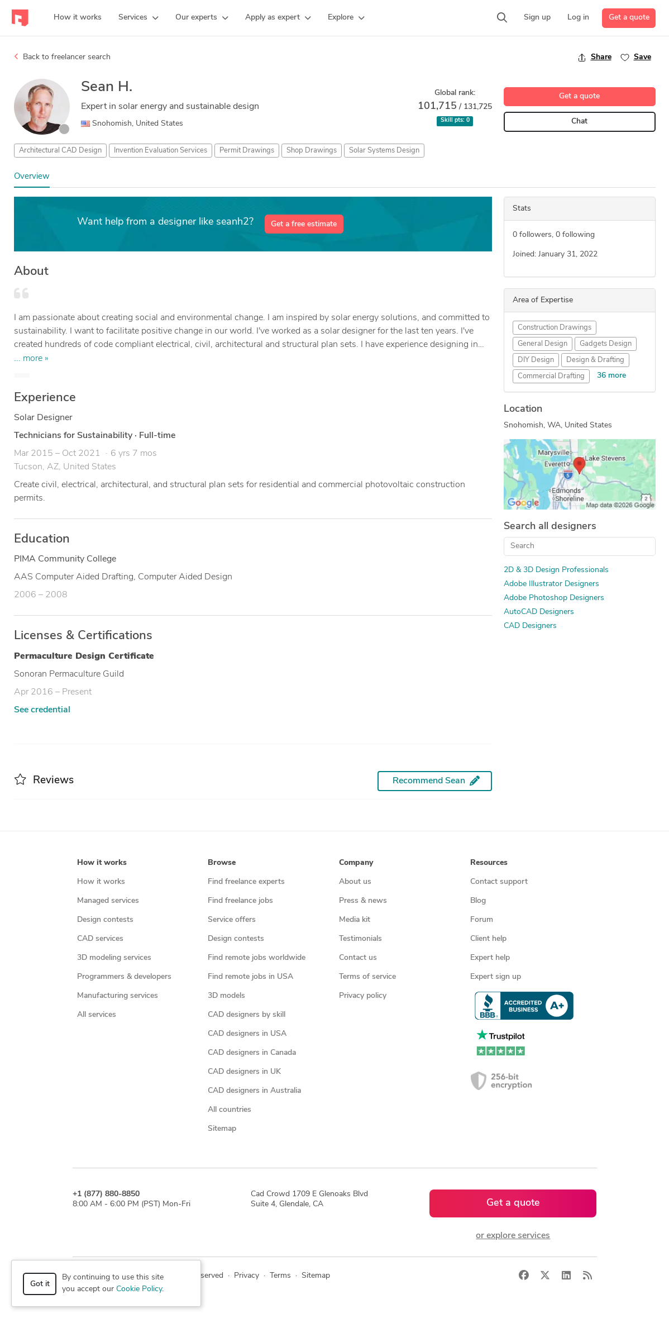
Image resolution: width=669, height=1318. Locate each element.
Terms (280, 1276)
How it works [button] (102, 863)
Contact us (358, 958)
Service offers (232, 920)
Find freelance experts (246, 882)
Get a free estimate (304, 224)
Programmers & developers (124, 977)
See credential (42, 710)
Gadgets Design (606, 344)
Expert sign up (495, 977)
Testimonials (360, 939)
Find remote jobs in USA (250, 977)
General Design (542, 344)
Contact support (499, 882)
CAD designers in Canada (252, 1053)
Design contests (105, 920)
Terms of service (367, 977)
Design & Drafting (595, 360)
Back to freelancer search (62, 57)
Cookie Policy (139, 1289)
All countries (229, 1110)
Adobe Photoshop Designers (554, 598)
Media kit (354, 920)
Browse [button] (222, 863)
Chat (579, 121)
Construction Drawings (554, 327)
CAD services (100, 939)
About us (355, 882)
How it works (101, 882)
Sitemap (222, 1129)
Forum (481, 920)
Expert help (490, 958)
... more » (31, 358)
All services (96, 1015)
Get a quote (629, 17)
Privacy (246, 1276)
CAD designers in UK (244, 1072)
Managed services (108, 901)
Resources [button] (489, 863)
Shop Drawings (311, 150)
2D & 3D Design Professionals (556, 570)
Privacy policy (362, 996)
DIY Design (536, 360)
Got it (40, 1284)
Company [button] (356, 863)
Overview (32, 177)
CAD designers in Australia (254, 1091)
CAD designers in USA (247, 1034)
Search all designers (550, 526)
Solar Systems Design (384, 150)
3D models (226, 996)
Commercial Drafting (551, 376)
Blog (478, 901)
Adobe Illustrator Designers (551, 584)
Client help (488, 939)
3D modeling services (114, 958)
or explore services (513, 1235)
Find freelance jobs (240, 901)
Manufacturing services (117, 996)
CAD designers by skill (246, 1015)
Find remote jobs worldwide (256, 958)
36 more (611, 376)
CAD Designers (530, 626)
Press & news (363, 901)
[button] (138, 18)
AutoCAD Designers (539, 612)
